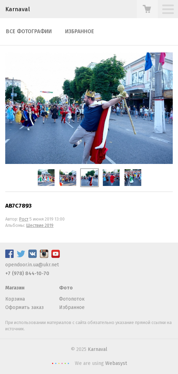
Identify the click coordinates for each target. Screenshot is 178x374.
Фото (66, 288)
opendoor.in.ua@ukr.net (32, 265)
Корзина (15, 299)
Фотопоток (72, 299)
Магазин (14, 288)
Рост (23, 219)
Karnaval (97, 349)
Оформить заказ (24, 307)
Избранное (79, 31)
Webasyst (116, 363)
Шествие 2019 (40, 225)
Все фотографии (29, 31)
